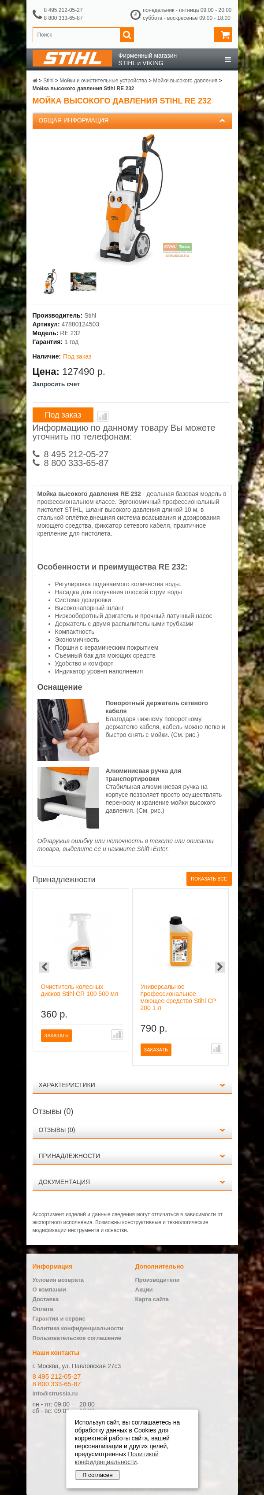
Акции (144, 1289)
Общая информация (74, 120)
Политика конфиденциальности (78, 1328)
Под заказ (63, 415)
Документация (64, 1181)
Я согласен (97, 1475)
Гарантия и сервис (59, 1318)
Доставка (46, 1299)
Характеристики (67, 1084)
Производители (157, 1280)
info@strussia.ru (55, 1393)
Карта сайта (152, 1299)
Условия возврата (58, 1280)
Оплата (43, 1309)
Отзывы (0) (57, 1129)
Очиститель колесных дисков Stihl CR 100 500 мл (80, 990)
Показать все (209, 878)
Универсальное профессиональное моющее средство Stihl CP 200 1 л (178, 997)
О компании (49, 1289)
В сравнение (102, 416)
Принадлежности (69, 1155)
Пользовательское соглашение (77, 1338)
